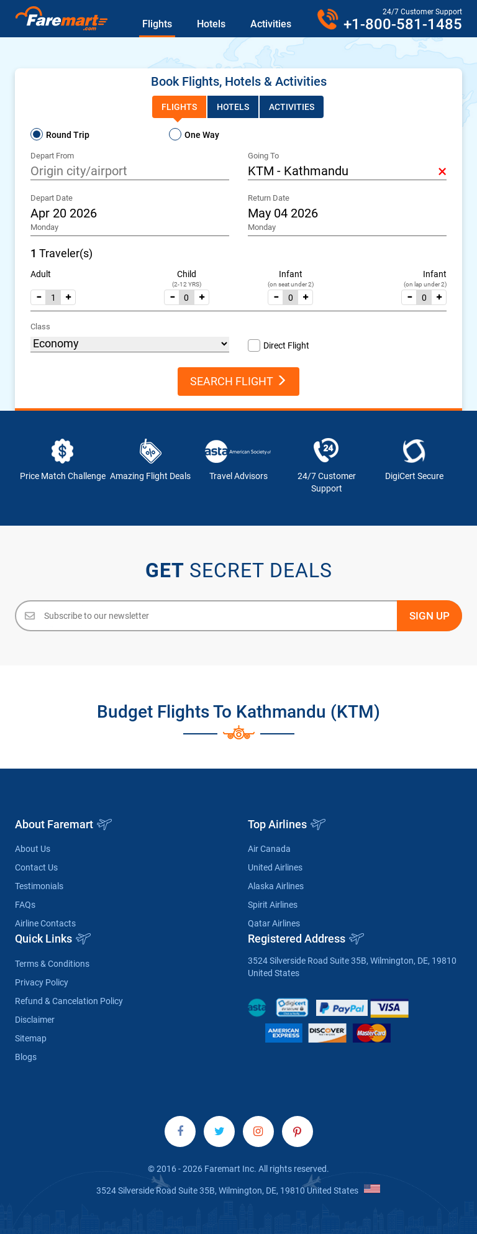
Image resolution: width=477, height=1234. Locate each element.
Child (186, 274)
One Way (201, 135)
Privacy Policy (41, 982)
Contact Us (36, 867)
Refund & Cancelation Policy (69, 1001)
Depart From (52, 155)
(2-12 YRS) (186, 284)
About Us (32, 849)
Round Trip (67, 135)
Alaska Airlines (276, 886)
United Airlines (275, 867)
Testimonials (39, 886)
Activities (270, 24)
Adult (40, 274)
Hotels (211, 24)
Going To (263, 155)
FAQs (25, 905)
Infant (290, 274)
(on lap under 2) (425, 284)
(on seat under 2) (291, 284)
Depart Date (51, 198)
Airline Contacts (45, 923)
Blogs (26, 1057)
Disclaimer (35, 1020)
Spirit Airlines (273, 905)
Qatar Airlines (274, 923)
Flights (157, 24)
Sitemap (31, 1038)
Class (40, 326)
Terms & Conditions (52, 964)
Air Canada (269, 849)
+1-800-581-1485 (402, 24)
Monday (44, 227)
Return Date (268, 198)
